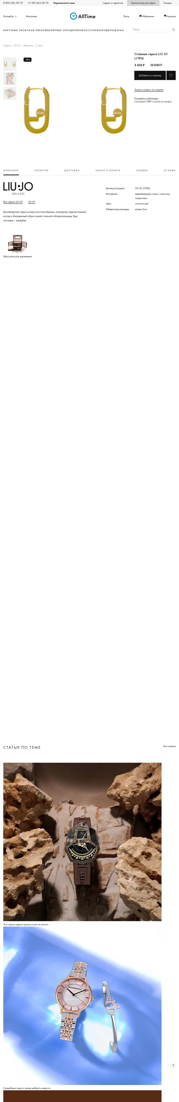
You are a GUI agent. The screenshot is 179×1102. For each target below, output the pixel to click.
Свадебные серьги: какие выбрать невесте (26, 1088)
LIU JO (17, 45)
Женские (28, 45)
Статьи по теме (22, 747)
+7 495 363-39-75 (38, 3)
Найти (173, 29)
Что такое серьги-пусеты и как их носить (25, 924)
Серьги (7, 45)
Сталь (39, 45)
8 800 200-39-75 (13, 3)
